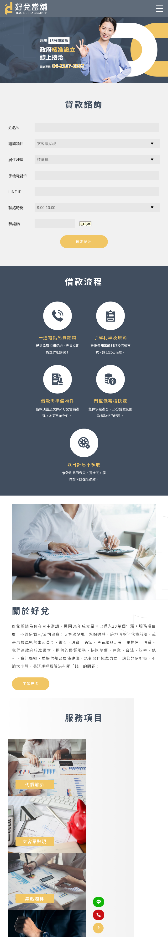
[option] (84, 49)
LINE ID (14, 191)
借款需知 (83, 914)
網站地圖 (126, 914)
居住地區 (16, 159)
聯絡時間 (16, 207)
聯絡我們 (105, 914)
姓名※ (14, 127)
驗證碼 (14, 223)
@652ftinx (95, 904)
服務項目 (62, 914)
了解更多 (31, 620)
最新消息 (40, 914)
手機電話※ (17, 175)
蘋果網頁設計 (83, 925)
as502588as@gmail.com (30, 904)
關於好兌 (19, 914)
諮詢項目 (16, 143)
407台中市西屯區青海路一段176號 (37, 892)
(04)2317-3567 (97, 892)
